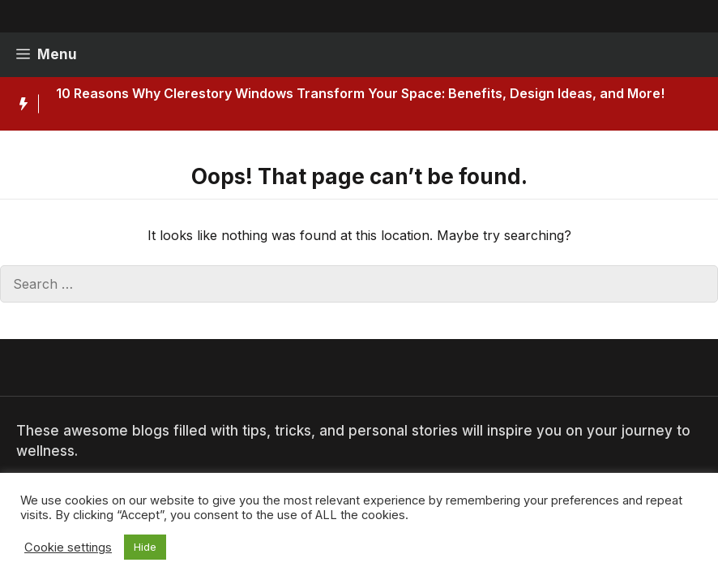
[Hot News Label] (19, 104)
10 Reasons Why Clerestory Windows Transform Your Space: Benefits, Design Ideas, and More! (360, 93)
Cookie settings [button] (68, 547)
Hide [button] (145, 546)
